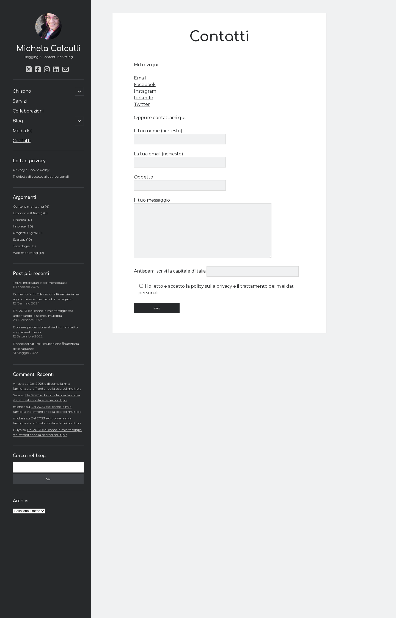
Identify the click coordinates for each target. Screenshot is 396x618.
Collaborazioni (28, 111)
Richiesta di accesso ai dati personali (41, 176)
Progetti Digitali (25, 233)
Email (140, 78)
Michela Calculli (48, 48)
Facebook (145, 84)
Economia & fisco (26, 213)
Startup (19, 239)
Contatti (22, 140)
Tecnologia (21, 246)
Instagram (145, 91)
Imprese (19, 226)
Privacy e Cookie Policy (31, 170)
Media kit (22, 130)
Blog (18, 120)
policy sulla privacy (211, 286)
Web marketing (25, 253)
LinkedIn (143, 97)
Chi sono (22, 91)
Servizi (20, 101)
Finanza (19, 220)
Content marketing (28, 206)
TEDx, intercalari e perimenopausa (40, 283)
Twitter (142, 104)
